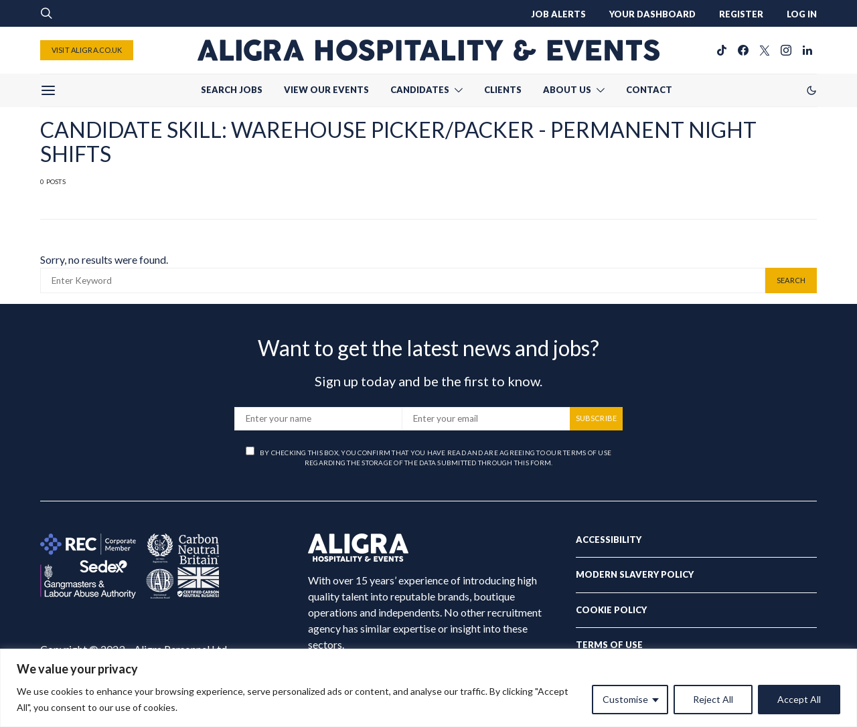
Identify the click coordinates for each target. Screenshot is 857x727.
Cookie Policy (611, 609)
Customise (625, 699)
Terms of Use (609, 644)
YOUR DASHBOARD (652, 14)
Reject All (713, 699)
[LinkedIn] (807, 50)
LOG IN (802, 14)
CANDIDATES (419, 89)
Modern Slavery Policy (635, 574)
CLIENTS (503, 89)
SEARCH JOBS (231, 89)
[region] (428, 688)
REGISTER (741, 14)
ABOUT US (567, 89)
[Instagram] (786, 50)
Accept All (799, 699)
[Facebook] (743, 50)
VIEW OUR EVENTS (326, 89)
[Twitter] (764, 50)
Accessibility (608, 539)
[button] (811, 90)
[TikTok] (721, 50)
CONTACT (649, 89)
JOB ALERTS (558, 14)
